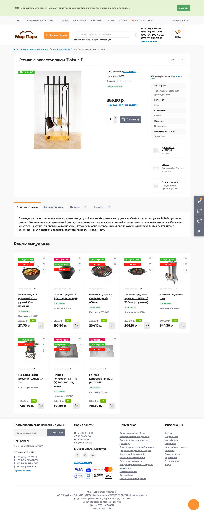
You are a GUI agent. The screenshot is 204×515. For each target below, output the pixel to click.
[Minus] (115, 121)
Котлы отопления (128, 471)
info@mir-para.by (83, 462)
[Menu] (56, 35)
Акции (110, 20)
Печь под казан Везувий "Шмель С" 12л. (30, 378)
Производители (173, 461)
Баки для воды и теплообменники (137, 447)
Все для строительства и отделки (136, 464)
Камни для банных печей (132, 454)
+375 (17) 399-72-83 (151, 38)
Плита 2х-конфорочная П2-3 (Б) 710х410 (101, 378)
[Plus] (115, 117)
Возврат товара (172, 454)
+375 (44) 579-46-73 (152, 34)
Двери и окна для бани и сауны (135, 450)
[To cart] (41, 325)
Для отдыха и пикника (131, 461)
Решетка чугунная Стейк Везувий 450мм (100, 298)
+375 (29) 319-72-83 (151, 31)
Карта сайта (171, 457)
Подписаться (56, 433)
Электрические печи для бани (134, 436)
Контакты (96, 20)
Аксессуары (125, 468)
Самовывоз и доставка (41, 20)
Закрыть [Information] (183, 8)
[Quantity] (110, 119)
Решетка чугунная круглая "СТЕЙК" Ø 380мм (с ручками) (136, 298)
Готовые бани (126, 475)
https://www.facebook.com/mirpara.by (77, 455)
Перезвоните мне (22, 470)
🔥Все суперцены (142, 20)
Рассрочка (79, 20)
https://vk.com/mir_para (92, 455)
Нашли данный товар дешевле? (122, 105)
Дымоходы (125, 443)
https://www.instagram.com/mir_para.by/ (85, 455)
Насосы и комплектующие (133, 478)
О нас (19, 20)
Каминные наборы (60, 49)
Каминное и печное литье (132, 457)
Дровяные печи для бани (132, 433)
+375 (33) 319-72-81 (151, 28)
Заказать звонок (149, 41)
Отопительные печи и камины (33, 49)
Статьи (123, 20)
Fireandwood (129, 71)
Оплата (64, 20)
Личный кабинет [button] (180, 20)
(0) (117, 81)
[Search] (77, 34)
